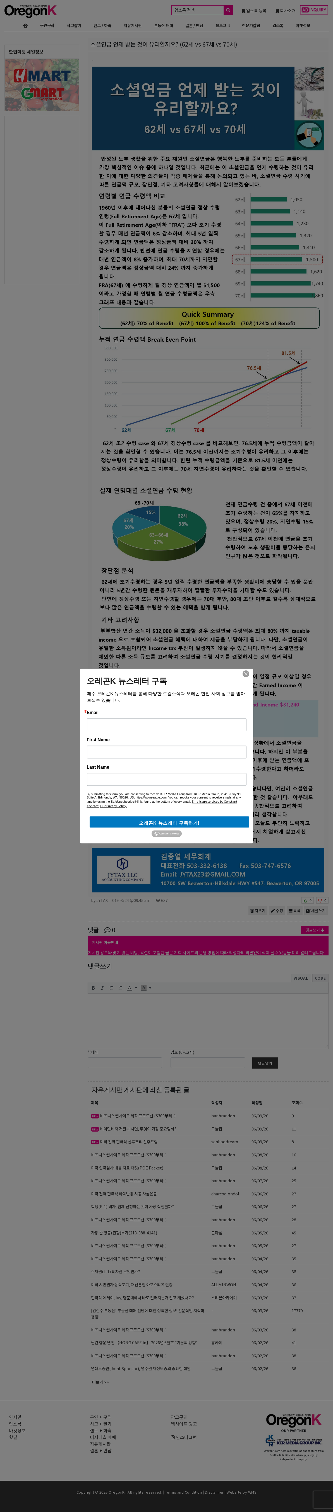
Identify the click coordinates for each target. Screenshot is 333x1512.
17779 (297, 1310)
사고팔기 (74, 25)
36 (294, 1284)
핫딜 (13, 1437)
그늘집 (216, 1129)
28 (294, 1219)
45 (294, 1233)
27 (294, 1194)
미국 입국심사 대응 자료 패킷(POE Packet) (127, 1168)
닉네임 (93, 1052)
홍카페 (216, 1342)
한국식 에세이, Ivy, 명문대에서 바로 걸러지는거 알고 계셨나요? (142, 1297)
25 (294, 1180)
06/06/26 (259, 1194)
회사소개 (285, 10)
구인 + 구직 (101, 1417)
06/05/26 (259, 1233)
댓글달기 (265, 1063)
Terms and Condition (183, 1492)
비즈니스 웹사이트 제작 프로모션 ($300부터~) (133, 1115)
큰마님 (216, 1233)
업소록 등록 (254, 10)
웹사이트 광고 (184, 1423)
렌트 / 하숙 (102, 25)
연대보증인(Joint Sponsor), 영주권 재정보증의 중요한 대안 (141, 1368)
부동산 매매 (163, 25)
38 (294, 1271)
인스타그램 (184, 1437)
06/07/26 (259, 1180)
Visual (301, 978)
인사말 (15, 1417)
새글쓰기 (316, 910)
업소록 (277, 25)
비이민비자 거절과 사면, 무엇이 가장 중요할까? (133, 1129)
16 (294, 1154)
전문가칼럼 (251, 25)
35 (294, 1258)
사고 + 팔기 (101, 1423)
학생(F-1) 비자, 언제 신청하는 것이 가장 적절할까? (132, 1206)
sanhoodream (224, 1141)
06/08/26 (259, 1154)
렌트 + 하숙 (101, 1430)
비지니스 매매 (103, 1437)
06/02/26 (259, 1342)
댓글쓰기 (314, 930)
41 (294, 1342)
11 (294, 1129)
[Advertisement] (42, 199)
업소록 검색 (203, 10)
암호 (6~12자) (182, 1052)
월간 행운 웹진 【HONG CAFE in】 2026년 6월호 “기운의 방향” (144, 1342)
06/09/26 (259, 1115)
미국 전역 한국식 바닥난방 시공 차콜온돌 (124, 1194)
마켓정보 (303, 25)
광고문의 (179, 1417)
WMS (252, 1492)
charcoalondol (225, 1194)
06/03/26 (259, 1297)
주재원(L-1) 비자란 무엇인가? (115, 1271)
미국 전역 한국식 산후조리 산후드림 (124, 1141)
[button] (93, 987)
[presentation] (93, 987)
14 (294, 1168)
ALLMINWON (223, 1284)
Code (320, 978)
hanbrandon (223, 1115)
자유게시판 (133, 25)
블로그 (220, 25)
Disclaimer (214, 1492)
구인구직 (47, 25)
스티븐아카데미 (224, 1297)
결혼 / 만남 (194, 25)
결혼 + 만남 (101, 1450)
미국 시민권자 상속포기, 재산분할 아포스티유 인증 (132, 1284)
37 (294, 1297)
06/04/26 (259, 1258)
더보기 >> (100, 1382)
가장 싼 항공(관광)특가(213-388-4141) (124, 1233)
